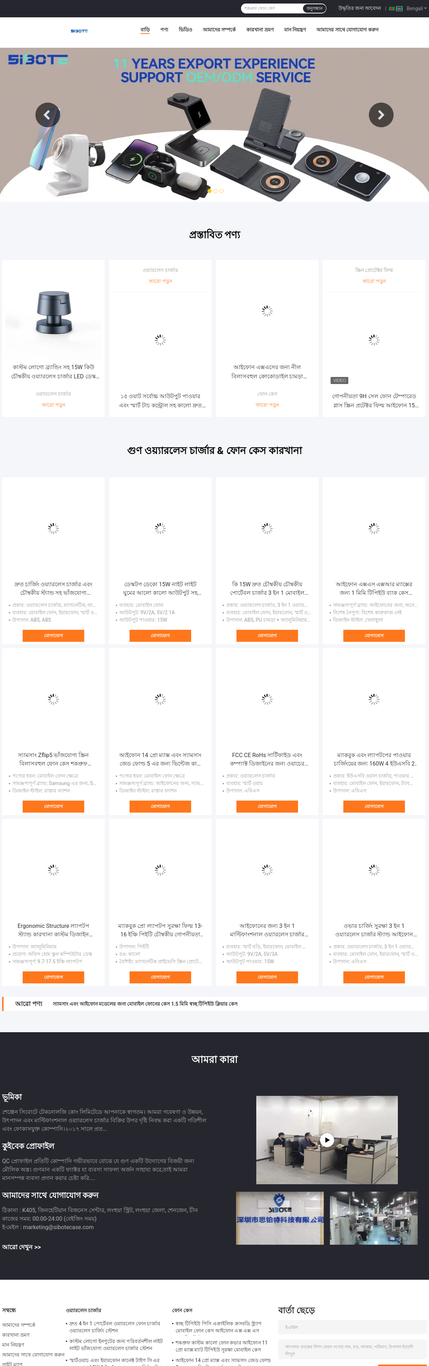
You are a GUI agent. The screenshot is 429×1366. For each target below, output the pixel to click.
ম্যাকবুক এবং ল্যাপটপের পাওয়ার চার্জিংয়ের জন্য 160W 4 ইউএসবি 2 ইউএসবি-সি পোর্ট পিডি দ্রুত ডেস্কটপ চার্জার (374, 760)
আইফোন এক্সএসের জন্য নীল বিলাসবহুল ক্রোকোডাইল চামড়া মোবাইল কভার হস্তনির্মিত (267, 372)
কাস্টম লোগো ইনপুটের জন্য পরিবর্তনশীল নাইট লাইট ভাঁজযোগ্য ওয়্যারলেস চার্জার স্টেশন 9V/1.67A (116, 1345)
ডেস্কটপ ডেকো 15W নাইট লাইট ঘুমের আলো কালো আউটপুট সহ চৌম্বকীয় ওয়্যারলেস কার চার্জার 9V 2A (160, 589)
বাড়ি (145, 30)
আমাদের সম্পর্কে (219, 30)
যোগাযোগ (53, 635)
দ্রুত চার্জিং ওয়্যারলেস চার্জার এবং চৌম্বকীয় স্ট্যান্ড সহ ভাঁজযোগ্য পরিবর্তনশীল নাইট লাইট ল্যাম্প (54, 589)
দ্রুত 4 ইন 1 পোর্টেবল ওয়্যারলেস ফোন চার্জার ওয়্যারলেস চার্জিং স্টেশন (114, 1327)
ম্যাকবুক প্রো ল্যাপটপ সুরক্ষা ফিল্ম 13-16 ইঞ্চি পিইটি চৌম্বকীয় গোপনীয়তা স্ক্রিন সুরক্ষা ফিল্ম (160, 931)
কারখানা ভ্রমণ (259, 30)
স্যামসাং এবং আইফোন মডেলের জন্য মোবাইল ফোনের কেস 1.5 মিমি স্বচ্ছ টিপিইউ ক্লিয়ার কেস (145, 1004)
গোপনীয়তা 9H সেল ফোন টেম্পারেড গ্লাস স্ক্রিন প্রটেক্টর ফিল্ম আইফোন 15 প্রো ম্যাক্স (374, 401)
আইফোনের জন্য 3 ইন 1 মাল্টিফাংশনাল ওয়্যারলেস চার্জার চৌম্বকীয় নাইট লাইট (267, 931)
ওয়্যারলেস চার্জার (53, 394)
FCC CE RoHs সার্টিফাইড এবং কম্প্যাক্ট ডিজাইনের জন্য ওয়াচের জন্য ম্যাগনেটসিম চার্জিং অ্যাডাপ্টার (267, 760)
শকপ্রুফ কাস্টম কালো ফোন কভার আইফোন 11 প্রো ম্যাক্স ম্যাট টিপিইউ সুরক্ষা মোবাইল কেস (222, 1346)
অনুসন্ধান (314, 8)
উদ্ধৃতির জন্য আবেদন (359, 8)
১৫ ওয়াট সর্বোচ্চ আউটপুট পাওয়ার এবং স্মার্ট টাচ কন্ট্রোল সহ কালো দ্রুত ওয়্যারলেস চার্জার (160, 401)
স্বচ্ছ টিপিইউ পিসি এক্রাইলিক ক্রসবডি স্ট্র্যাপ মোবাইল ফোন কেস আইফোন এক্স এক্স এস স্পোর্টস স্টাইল (219, 1328)
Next (381, 115)
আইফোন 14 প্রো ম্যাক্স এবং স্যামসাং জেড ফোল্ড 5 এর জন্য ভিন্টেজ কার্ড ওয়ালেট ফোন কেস (160, 760)
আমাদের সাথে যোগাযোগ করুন (347, 30)
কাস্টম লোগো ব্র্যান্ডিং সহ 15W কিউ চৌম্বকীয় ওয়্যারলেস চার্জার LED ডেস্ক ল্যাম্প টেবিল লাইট (53, 372)
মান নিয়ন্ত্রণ (295, 30)
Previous (47, 115)
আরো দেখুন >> (21, 1247)
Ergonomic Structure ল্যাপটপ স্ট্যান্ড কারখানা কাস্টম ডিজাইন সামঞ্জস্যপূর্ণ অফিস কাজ (54, 931)
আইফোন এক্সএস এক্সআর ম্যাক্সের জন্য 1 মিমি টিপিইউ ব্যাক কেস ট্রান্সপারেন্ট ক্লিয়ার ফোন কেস (374, 589)
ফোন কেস (267, 394)
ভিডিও (185, 30)
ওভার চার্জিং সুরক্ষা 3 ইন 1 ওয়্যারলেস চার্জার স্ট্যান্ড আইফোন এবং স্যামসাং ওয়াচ (374, 931)
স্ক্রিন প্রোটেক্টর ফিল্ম (374, 270)
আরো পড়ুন (53, 405)
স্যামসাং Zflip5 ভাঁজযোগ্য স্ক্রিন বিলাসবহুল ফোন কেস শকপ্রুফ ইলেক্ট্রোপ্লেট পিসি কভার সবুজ (53, 760)
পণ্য (164, 30)
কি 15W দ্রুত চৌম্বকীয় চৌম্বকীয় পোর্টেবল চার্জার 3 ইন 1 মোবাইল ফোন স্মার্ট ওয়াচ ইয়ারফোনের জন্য (267, 589)
